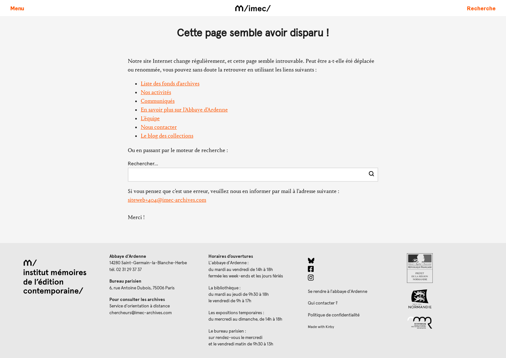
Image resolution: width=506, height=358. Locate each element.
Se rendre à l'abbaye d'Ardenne (337, 291)
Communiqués (158, 101)
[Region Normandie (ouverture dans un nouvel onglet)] (451, 299)
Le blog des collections (167, 135)
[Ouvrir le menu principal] (17, 8)
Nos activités (156, 92)
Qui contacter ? (323, 303)
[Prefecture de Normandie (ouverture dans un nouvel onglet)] (451, 268)
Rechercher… (143, 163)
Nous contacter (159, 127)
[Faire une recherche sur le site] (481, 8)
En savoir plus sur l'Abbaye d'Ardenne (184, 109)
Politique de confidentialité (333, 315)
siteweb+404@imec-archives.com (167, 200)
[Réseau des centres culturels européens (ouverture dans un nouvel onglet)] (451, 322)
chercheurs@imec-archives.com (140, 313)
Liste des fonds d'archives (170, 83)
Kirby (330, 327)
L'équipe (150, 118)
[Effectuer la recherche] (371, 174)
